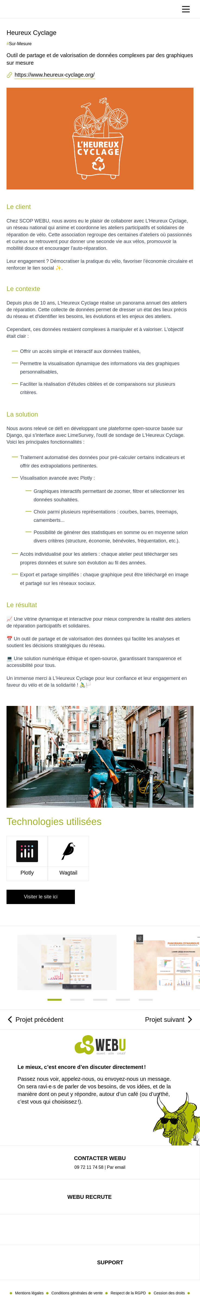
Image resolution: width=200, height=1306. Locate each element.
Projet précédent (39, 1019)
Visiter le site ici (41, 896)
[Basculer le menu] (186, 9)
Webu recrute (89, 1197)
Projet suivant (165, 1019)
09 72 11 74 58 (88, 1167)
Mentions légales (29, 1293)
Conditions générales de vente (77, 1293)
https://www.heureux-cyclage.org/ (55, 75)
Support (110, 1262)
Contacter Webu (100, 1158)
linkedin (106, 1229)
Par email (116, 1167)
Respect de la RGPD (128, 1293)
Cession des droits (169, 1293)
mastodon (93, 1229)
